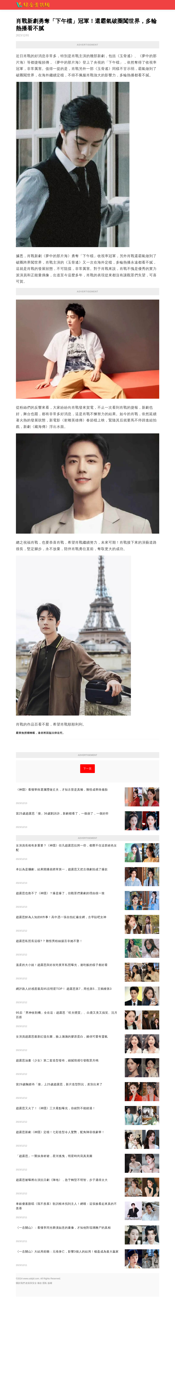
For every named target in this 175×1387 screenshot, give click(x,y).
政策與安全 (31, 1373)
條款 (39, 1373)
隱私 (45, 1373)
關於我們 (20, 1373)
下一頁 (87, 813)
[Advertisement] (87, 782)
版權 (50, 1373)
